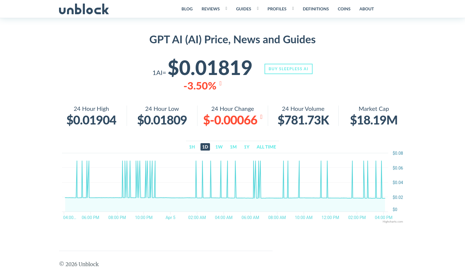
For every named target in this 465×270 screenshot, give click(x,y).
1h (192, 147)
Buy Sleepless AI (290, 68)
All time (266, 147)
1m (233, 147)
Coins (343, 8)
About (366, 8)
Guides (243, 8)
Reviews (210, 8)
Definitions (315, 8)
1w (219, 147)
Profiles (276, 8)
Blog (186, 8)
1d (205, 147)
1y (247, 147)
